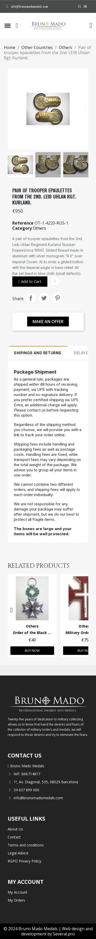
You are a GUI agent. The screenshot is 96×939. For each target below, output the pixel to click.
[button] (17, 25)
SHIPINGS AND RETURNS (37, 353)
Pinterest (57, 298)
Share (31, 298)
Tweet (44, 298)
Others (39, 228)
